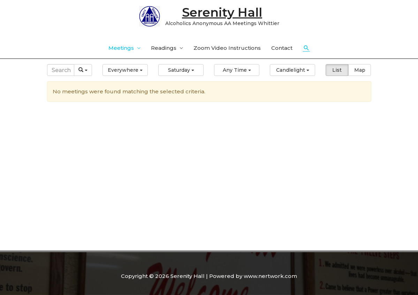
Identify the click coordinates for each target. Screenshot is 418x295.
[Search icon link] (306, 48)
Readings (163, 48)
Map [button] (359, 70)
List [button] (337, 70)
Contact (281, 48)
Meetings (121, 48)
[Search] (61, 70)
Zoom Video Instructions (227, 48)
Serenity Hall (222, 12)
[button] (125, 70)
